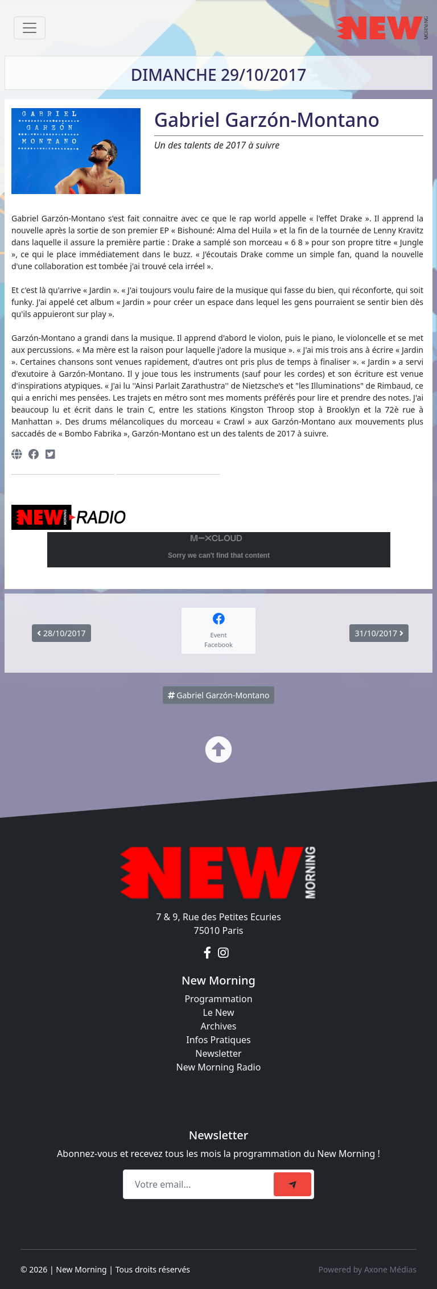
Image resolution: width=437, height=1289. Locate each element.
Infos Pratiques (218, 1039)
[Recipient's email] (200, 1184)
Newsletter (218, 1053)
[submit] (292, 1184)
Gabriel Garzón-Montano (219, 695)
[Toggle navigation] (30, 28)
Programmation (218, 999)
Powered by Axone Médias (368, 1269)
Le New (218, 1012)
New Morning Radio (218, 1067)
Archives (218, 1026)
